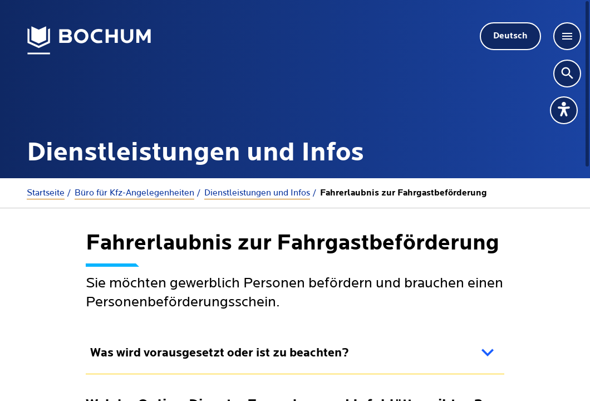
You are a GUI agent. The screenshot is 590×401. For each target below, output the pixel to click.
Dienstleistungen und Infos (257, 192)
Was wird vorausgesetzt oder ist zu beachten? (219, 353)
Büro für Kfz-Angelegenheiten (134, 192)
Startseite (46, 192)
